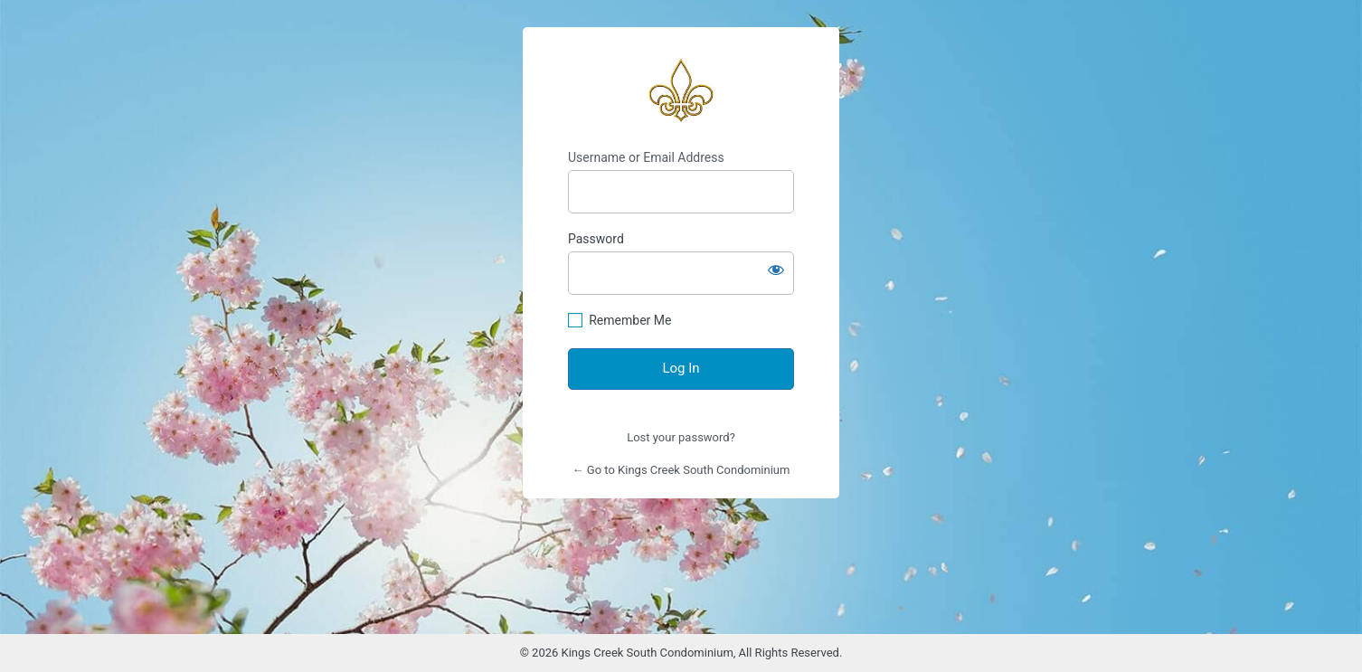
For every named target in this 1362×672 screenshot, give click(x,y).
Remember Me (630, 320)
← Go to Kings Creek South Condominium (681, 470)
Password (596, 239)
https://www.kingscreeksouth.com (681, 89)
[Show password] (776, 269)
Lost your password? (681, 437)
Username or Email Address (646, 157)
